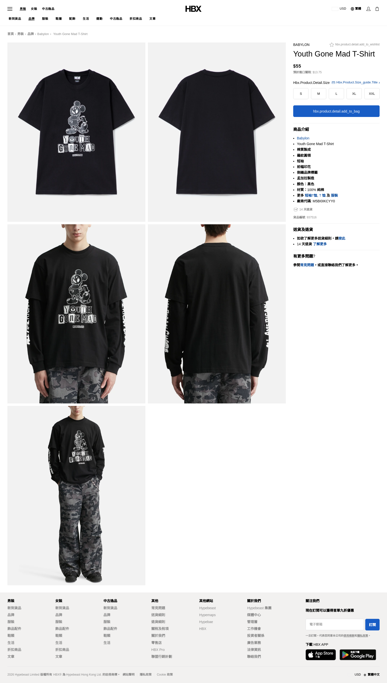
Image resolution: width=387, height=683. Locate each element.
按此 (341, 238)
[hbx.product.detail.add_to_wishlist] (354, 45)
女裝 (34, 8)
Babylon (43, 34)
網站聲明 (129, 674)
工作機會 (254, 629)
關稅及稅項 (160, 629)
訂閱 (372, 625)
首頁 (10, 34)
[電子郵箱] (335, 624)
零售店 (156, 643)
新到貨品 (14, 608)
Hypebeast (207, 608)
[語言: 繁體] (356, 8)
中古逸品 (48, 8)
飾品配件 (14, 629)
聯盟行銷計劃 (161, 657)
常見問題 (158, 608)
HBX (202, 629)
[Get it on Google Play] (358, 654)
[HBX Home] (193, 8)
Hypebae (206, 622)
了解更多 (320, 244)
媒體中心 (254, 615)
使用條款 (349, 635)
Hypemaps (207, 615)
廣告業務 (254, 643)
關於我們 (158, 636)
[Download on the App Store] (321, 654)
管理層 (252, 622)
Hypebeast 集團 (259, 608)
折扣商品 (14, 650)
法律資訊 (254, 650)
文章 (10, 657)
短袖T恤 (311, 195)
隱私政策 (362, 635)
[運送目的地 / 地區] (339, 8)
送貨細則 (158, 615)
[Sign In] (368, 8)
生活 (10, 643)
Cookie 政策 (165, 674)
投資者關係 (255, 636)
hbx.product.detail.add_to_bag (336, 111)
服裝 (334, 195)
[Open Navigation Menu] (9, 8)
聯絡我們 (254, 657)
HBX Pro (158, 650)
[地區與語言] (364, 675)
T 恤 (322, 195)
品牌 (30, 34)
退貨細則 (158, 622)
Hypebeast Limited (27, 674)
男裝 (23, 8)
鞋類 (10, 636)
